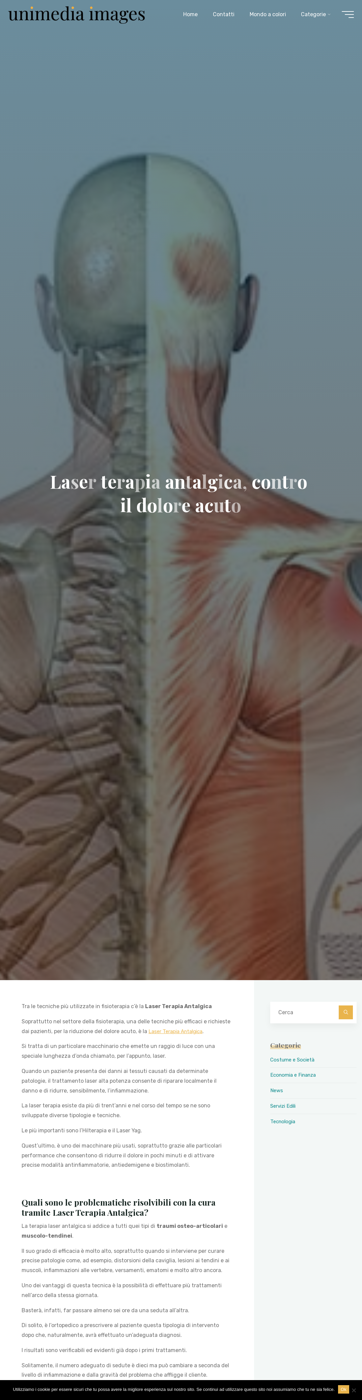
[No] (353, 1390)
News (277, 1090)
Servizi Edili (284, 1106)
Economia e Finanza (295, 1075)
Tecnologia (284, 1121)
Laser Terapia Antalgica (178, 1031)
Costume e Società (294, 1059)
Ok (343, 1389)
